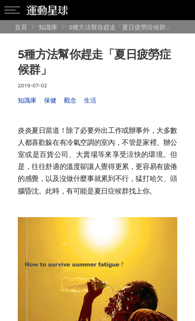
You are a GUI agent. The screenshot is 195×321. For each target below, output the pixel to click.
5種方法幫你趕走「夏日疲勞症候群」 (120, 27)
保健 (50, 100)
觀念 (70, 100)
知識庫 (48, 27)
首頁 (21, 27)
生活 (90, 100)
